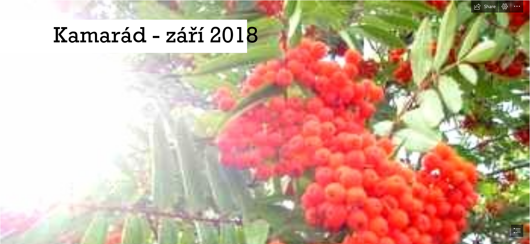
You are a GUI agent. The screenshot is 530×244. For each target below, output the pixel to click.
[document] (265, 122)
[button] (484, 6)
